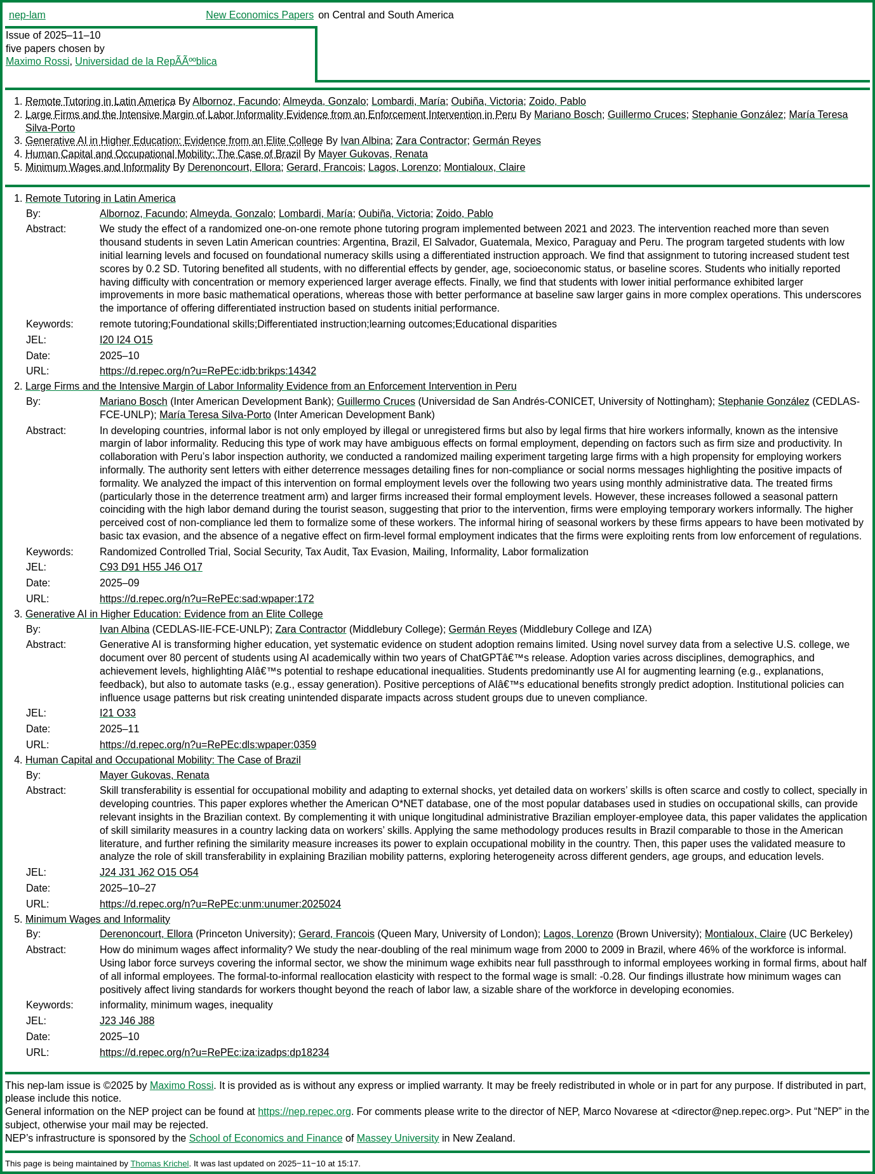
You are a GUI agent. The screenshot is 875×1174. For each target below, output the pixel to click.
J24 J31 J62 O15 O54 (149, 872)
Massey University (398, 1138)
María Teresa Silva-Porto (215, 414)
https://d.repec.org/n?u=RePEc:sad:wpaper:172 (207, 598)
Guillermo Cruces (647, 114)
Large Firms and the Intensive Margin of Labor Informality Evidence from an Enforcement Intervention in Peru (271, 114)
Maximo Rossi (37, 61)
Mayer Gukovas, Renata (373, 153)
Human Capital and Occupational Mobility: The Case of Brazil (163, 153)
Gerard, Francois (324, 167)
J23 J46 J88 (127, 1020)
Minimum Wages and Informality (97, 167)
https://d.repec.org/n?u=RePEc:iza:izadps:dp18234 (215, 1052)
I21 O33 (118, 713)
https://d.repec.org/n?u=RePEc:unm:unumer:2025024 (220, 904)
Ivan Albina (365, 140)
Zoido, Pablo (557, 101)
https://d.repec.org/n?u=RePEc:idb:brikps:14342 (208, 371)
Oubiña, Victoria (487, 101)
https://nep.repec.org (304, 1111)
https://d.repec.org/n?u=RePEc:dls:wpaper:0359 (208, 744)
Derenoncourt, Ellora (234, 167)
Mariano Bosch (568, 114)
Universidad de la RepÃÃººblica (146, 61)
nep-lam (27, 15)
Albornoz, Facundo (234, 101)
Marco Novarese (620, 1111)
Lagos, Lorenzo (403, 167)
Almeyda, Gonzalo (324, 101)
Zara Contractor (431, 140)
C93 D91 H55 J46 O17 (151, 567)
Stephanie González (737, 114)
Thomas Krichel (159, 1163)
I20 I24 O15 (126, 339)
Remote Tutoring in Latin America (100, 101)
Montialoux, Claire (484, 167)
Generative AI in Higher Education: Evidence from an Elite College (174, 140)
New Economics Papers (260, 15)
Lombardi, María (408, 101)
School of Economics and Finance (266, 1138)
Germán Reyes (506, 140)
